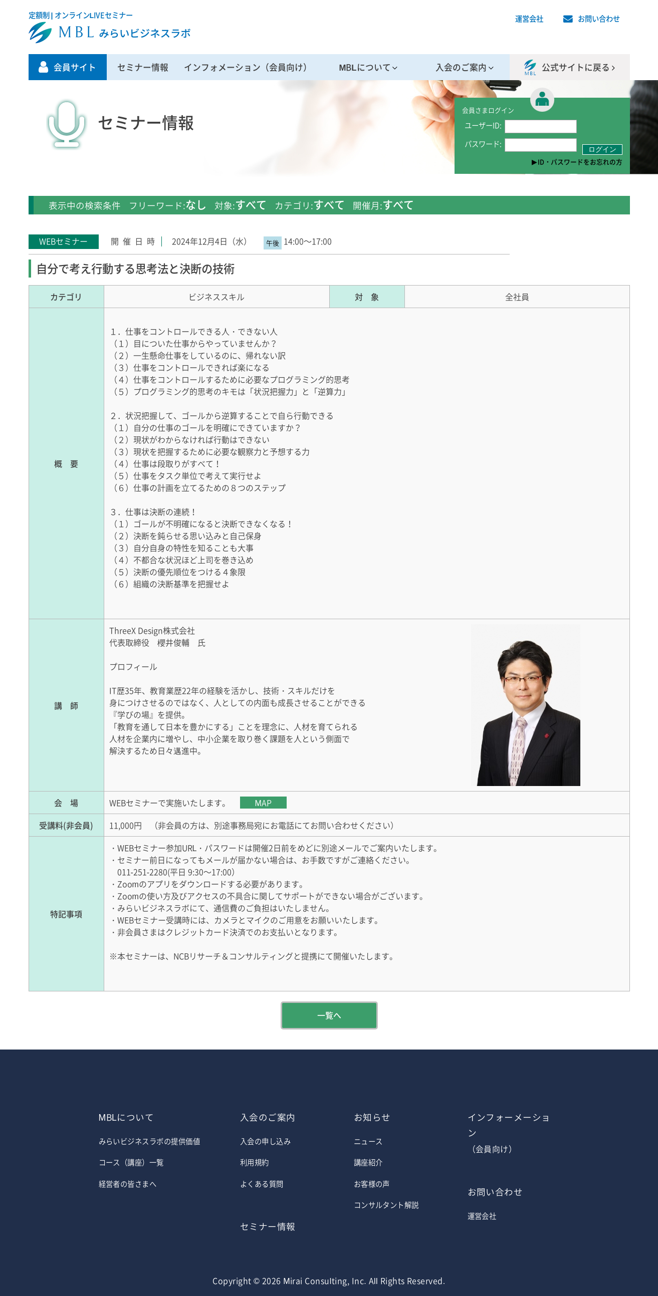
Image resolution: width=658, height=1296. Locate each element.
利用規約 (254, 1162)
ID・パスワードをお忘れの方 (580, 161)
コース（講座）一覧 (131, 1162)
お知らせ (372, 1117)
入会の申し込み (265, 1141)
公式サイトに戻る (576, 67)
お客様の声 (372, 1183)
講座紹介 (368, 1162)
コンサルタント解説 (386, 1204)
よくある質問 (262, 1183)
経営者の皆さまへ (128, 1183)
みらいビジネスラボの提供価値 (149, 1141)
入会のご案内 (461, 67)
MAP (263, 803)
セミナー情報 (142, 67)
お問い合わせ (599, 18)
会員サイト (75, 67)
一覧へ (329, 1015)
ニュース (368, 1141)
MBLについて (364, 67)
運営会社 (529, 18)
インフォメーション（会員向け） (248, 67)
